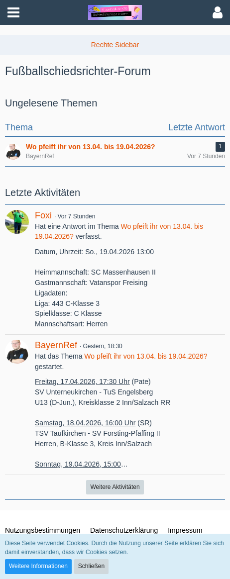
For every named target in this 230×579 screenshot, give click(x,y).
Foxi (43, 215)
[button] (13, 12)
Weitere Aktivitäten (114, 486)
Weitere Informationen (38, 566)
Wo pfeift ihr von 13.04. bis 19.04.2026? (145, 356)
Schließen (91, 566)
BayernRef (56, 345)
